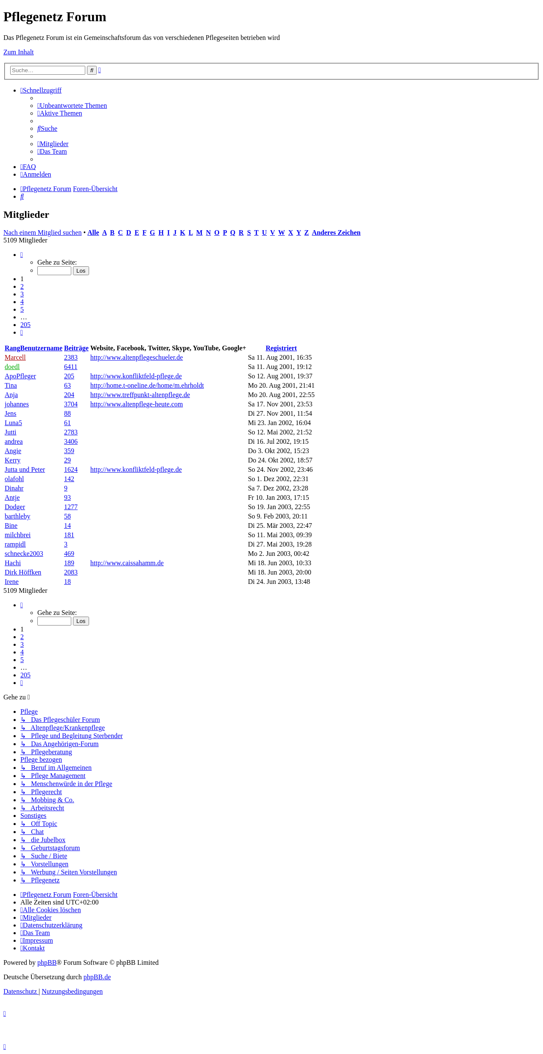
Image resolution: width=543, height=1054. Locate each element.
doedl (12, 366)
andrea (14, 441)
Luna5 (13, 422)
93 (67, 497)
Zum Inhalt (18, 52)
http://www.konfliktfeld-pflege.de (136, 376)
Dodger (15, 506)
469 (69, 553)
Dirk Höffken (23, 572)
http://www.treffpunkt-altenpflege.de (140, 394)
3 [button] (22, 294)
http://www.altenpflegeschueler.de (136, 357)
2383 (71, 357)
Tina (11, 385)
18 (67, 581)
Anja (11, 394)
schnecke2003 (24, 553)
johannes (17, 404)
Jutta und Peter (25, 469)
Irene (12, 581)
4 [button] (22, 301)
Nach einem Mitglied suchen (42, 232)
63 (67, 385)
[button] (21, 254)
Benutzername (41, 348)
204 (69, 394)
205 (69, 376)
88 (67, 413)
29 (67, 460)
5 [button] (22, 309)
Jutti (11, 432)
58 (67, 516)
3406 (71, 441)
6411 (70, 366)
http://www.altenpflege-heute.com (136, 404)
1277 (71, 506)
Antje (12, 497)
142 (69, 478)
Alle (93, 232)
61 (67, 422)
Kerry (12, 460)
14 (67, 525)
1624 (71, 469)
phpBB (46, 962)
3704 (71, 404)
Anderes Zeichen (336, 232)
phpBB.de (97, 977)
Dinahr (14, 488)
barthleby (17, 516)
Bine (11, 525)
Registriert (281, 348)
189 (69, 562)
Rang (12, 348)
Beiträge (76, 348)
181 (69, 534)
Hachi (13, 562)
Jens (11, 413)
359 (69, 450)
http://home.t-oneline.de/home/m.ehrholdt (147, 385)
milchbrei (18, 534)
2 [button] (22, 286)
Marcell (15, 357)
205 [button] (25, 324)
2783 (71, 432)
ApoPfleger (20, 376)
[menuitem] (72, 105)
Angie (13, 450)
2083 (71, 572)
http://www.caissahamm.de (127, 562)
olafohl (14, 478)
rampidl (15, 544)
